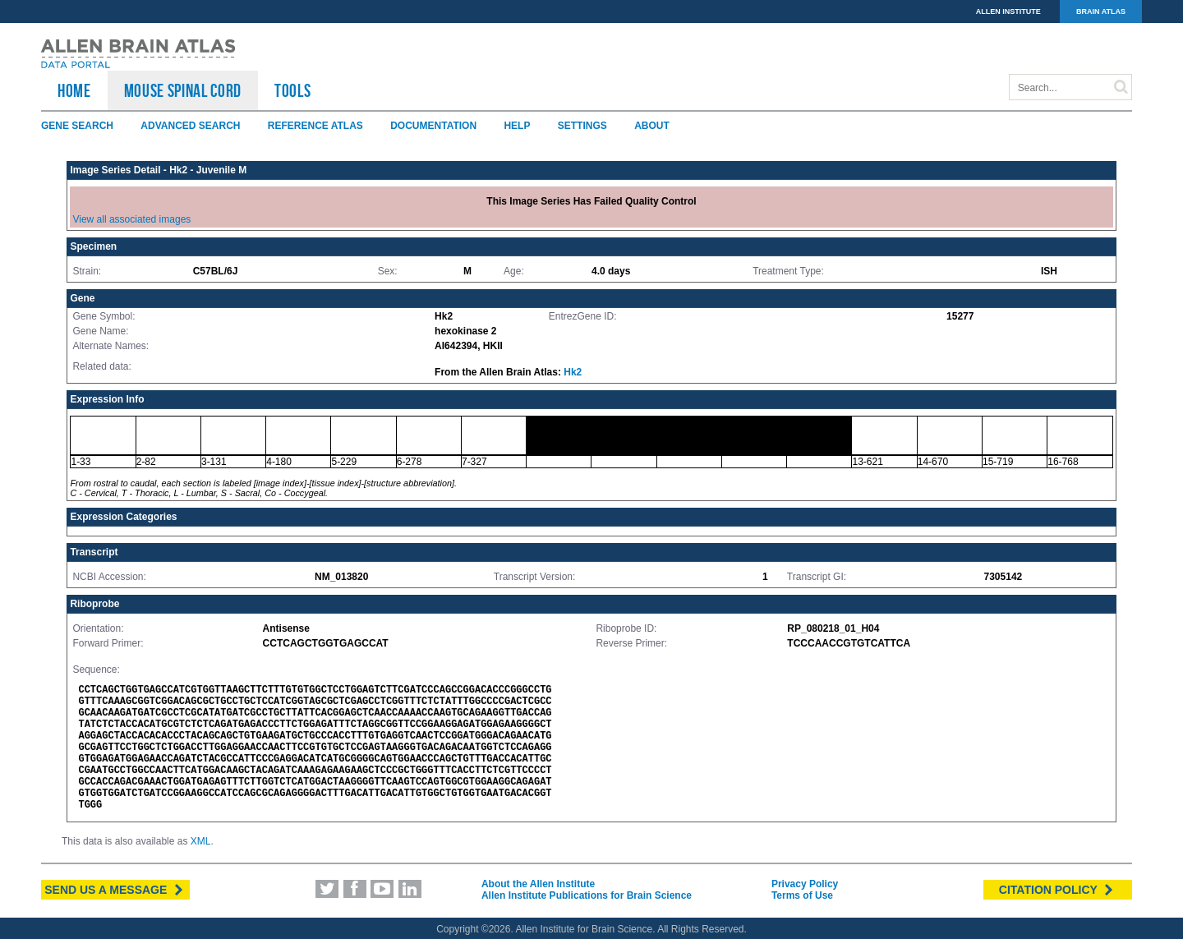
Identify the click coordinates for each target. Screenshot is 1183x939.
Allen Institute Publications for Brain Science (586, 895)
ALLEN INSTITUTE (1008, 11)
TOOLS (292, 90)
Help (517, 125)
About (652, 125)
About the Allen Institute (538, 884)
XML (201, 841)
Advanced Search (190, 125)
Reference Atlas (315, 125)
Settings (582, 125)
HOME (74, 90)
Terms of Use (802, 895)
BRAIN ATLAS (1100, 11)
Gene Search (77, 125)
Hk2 (573, 372)
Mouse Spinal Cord (183, 90)
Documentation (433, 125)
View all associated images (131, 219)
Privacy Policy (804, 884)
